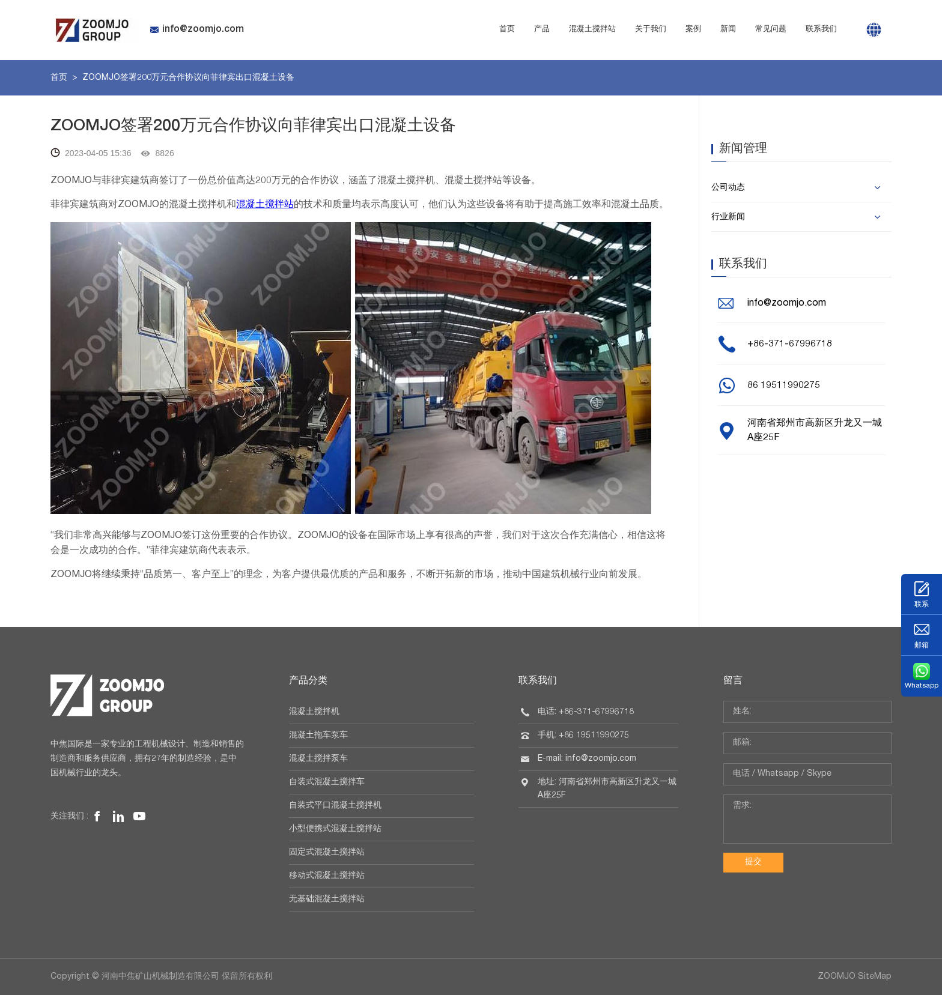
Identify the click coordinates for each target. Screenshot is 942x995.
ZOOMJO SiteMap (855, 977)
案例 (693, 30)
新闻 (728, 30)
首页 (507, 30)
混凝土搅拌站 (592, 30)
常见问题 (770, 30)
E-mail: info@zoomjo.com (587, 759)
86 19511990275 (783, 386)
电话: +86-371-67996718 (586, 712)
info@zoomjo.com (197, 30)
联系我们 (821, 30)
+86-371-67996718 (789, 344)
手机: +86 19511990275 (583, 735)
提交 (753, 862)
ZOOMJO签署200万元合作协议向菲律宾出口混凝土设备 (188, 78)
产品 (542, 30)
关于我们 (650, 30)
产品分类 (308, 681)
